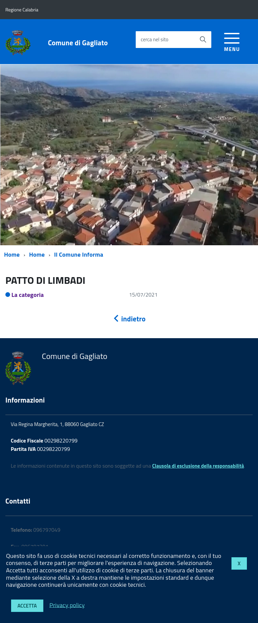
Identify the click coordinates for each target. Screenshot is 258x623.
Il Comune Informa (78, 254)
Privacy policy (67, 604)
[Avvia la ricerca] (203, 39)
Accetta (27, 606)
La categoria (27, 294)
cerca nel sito (154, 39)
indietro (129, 318)
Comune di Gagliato (78, 42)
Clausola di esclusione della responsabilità (198, 466)
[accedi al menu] (232, 41)
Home (12, 254)
